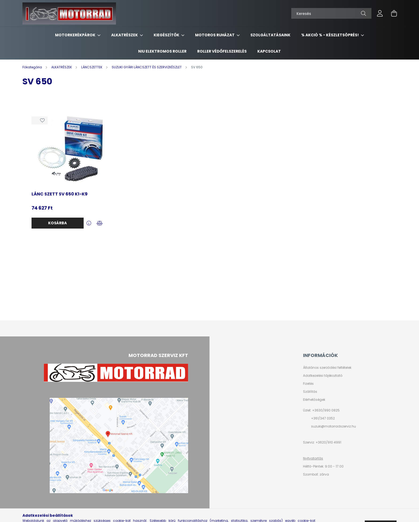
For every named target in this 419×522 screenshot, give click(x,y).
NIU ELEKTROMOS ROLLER (162, 51)
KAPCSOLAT (269, 51)
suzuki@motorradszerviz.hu (333, 426)
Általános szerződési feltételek (327, 368)
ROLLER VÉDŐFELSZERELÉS (222, 51)
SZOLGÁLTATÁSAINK (270, 35)
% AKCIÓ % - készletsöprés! (330, 35)
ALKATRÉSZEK (125, 35)
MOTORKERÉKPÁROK (75, 35)
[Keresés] (331, 13)
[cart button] (394, 13)
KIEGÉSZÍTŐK (167, 35)
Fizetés (308, 384)
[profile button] (380, 13)
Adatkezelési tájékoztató (322, 376)
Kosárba (57, 223)
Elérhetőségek (314, 400)
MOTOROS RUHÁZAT (215, 35)
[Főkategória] (32, 67)
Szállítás (310, 392)
